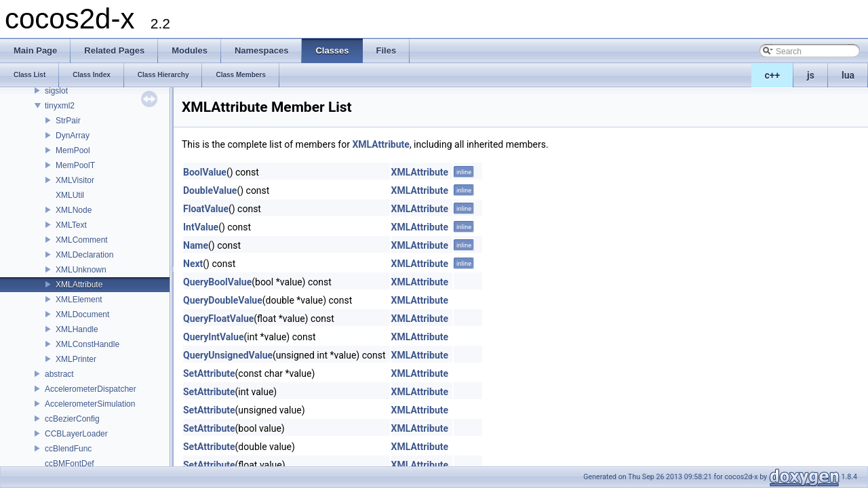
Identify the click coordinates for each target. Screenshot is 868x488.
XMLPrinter (76, 359)
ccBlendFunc (68, 448)
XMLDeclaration (84, 255)
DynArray (73, 135)
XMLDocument (82, 314)
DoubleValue (210, 190)
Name (195, 245)
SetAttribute (209, 373)
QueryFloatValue (218, 318)
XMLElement (79, 299)
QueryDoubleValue (222, 300)
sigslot (56, 91)
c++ (773, 75)
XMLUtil (70, 195)
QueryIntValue (213, 336)
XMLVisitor (75, 180)
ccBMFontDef (69, 463)
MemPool (73, 150)
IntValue (200, 227)
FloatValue (206, 208)
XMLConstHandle (87, 344)
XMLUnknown (81, 269)
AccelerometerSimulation (90, 404)
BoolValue (204, 172)
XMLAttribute (79, 284)
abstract (59, 374)
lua (848, 75)
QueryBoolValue (217, 282)
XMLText (71, 225)
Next (193, 263)
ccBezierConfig (72, 419)
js (810, 75)
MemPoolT (75, 165)
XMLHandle (77, 329)
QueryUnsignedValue (228, 355)
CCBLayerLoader (76, 434)
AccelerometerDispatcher (90, 389)
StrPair (68, 120)
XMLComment (82, 240)
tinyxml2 (60, 105)
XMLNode (74, 210)
